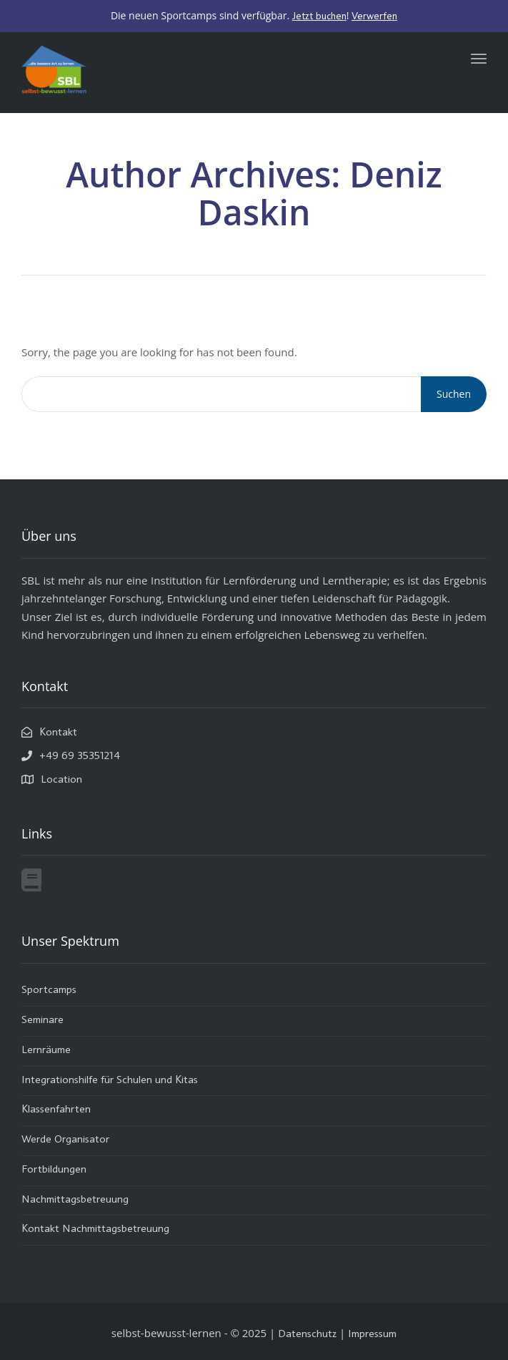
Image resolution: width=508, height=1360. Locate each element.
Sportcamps (48, 990)
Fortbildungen (53, 1170)
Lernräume (46, 1050)
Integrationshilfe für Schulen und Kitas (109, 1080)
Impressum (372, 1334)
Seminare (42, 1020)
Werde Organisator (65, 1140)
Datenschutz (307, 1334)
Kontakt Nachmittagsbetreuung (95, 1229)
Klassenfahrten (56, 1110)
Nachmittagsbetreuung (75, 1200)
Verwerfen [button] (374, 16)
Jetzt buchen (319, 16)
